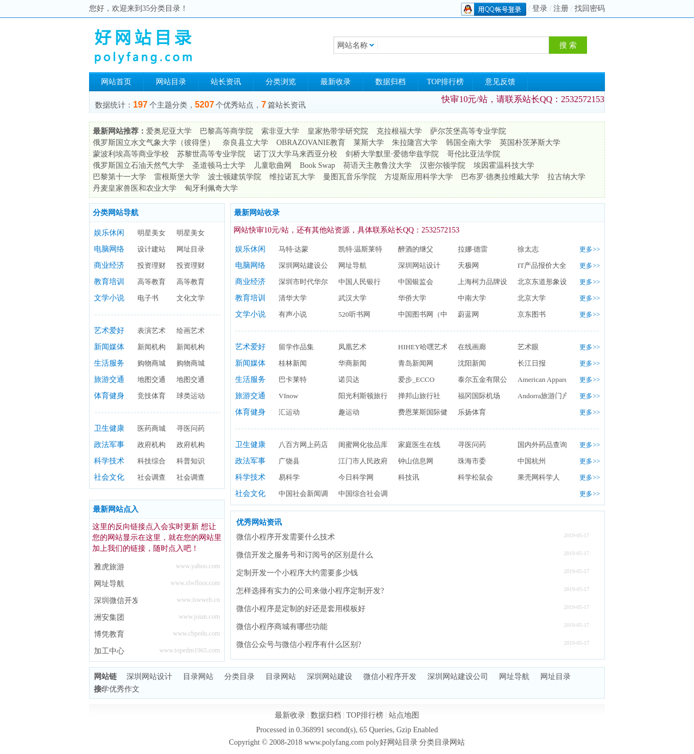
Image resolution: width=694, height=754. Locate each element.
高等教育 (151, 282)
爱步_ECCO (416, 379)
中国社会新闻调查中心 (314, 493)
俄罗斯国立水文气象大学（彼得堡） (153, 143)
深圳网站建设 (329, 677)
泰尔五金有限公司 (486, 379)
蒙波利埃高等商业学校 (131, 154)
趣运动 (348, 412)
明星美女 (151, 233)
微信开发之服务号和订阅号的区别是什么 (304, 555)
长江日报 (532, 363)
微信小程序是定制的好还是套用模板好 (300, 609)
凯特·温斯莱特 (360, 249)
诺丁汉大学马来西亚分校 (295, 154)
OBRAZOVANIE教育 (310, 143)
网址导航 (109, 584)
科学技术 (109, 461)
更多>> (589, 249)
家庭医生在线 (419, 445)
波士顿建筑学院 (234, 177)
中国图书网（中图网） (433, 314)
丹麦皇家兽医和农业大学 (134, 188)
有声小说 (293, 314)
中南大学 (472, 298)
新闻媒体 (109, 347)
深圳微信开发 (115, 600)
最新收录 (335, 82)
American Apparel (544, 379)
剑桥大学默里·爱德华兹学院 (392, 154)
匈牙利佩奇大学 (211, 188)
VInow (288, 396)
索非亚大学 (280, 131)
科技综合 (151, 461)
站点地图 (404, 715)
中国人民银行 (359, 282)
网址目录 (190, 249)
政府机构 (151, 445)
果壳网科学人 (539, 477)
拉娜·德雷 (473, 249)
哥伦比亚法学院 (473, 154)
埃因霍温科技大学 (504, 165)
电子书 (148, 298)
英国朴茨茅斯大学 (530, 143)
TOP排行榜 (445, 82)
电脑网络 (109, 249)
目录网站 (198, 677)
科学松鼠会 (475, 477)
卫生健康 (109, 428)
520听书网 (354, 314)
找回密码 (590, 8)
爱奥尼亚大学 (169, 131)
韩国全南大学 (468, 143)
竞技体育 (151, 396)
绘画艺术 (190, 330)
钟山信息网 (415, 461)
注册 (561, 8)
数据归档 (390, 82)
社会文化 (109, 477)
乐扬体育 (472, 412)
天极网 (468, 265)
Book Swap (317, 165)
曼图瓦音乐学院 (349, 177)
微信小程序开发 (390, 677)
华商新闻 (352, 363)
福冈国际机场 (479, 396)
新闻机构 (151, 347)
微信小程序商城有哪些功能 (281, 627)
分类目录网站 (442, 742)
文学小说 (109, 298)
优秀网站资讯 (259, 522)
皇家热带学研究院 (337, 131)
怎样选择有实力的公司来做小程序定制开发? (310, 591)
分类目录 (239, 677)
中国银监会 (415, 282)
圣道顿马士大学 (218, 165)
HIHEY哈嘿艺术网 (426, 347)
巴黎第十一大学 (119, 177)
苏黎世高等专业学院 (211, 154)
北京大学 (532, 298)
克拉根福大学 (399, 131)
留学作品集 (296, 347)
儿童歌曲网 (273, 165)
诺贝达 (348, 379)
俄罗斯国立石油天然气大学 (138, 165)
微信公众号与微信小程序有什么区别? (298, 644)
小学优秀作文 (117, 689)
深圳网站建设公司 (307, 265)
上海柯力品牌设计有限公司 (500, 282)
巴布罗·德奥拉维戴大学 (500, 177)
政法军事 (109, 445)
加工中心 (109, 651)
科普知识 (190, 461)
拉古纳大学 (566, 177)
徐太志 (528, 249)
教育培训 (109, 282)
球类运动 (190, 396)
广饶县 (289, 461)
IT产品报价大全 (542, 265)
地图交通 (151, 379)
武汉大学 (352, 298)
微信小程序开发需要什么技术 (285, 537)
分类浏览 (281, 82)
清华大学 (293, 298)
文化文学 (190, 298)
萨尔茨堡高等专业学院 (468, 131)
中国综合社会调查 (366, 493)
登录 (539, 8)
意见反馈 (500, 82)
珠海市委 (472, 461)
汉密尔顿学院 (442, 165)
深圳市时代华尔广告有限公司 (324, 282)
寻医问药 (190, 428)
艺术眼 (528, 347)
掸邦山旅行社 (419, 396)
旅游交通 (109, 379)
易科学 (289, 477)
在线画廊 (472, 347)
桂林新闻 (293, 363)
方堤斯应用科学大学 (418, 177)
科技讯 (408, 477)
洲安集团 (109, 617)
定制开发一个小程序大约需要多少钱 (297, 573)
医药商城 (151, 428)
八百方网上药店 (303, 445)
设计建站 (151, 249)
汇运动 (289, 412)
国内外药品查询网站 (549, 445)
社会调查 (151, 477)
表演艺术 (151, 330)
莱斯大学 (369, 143)
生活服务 (109, 363)
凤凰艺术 (352, 347)
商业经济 (109, 265)
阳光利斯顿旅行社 (366, 396)
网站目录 (171, 82)
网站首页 (116, 82)
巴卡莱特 (293, 379)
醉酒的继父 (415, 249)
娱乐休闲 (109, 233)
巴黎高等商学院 (226, 131)
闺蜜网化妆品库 (363, 445)
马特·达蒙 (293, 249)
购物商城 (151, 363)
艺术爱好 (109, 330)
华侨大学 (412, 298)
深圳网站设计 (419, 265)
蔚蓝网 (468, 314)
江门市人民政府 (363, 461)
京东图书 (532, 314)
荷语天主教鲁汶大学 (377, 165)
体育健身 (109, 396)
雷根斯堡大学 (177, 177)
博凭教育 (109, 634)
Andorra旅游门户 (543, 396)
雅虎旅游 (109, 567)
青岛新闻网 (415, 363)
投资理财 (151, 265)
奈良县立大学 (245, 143)
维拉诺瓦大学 (292, 177)
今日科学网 (356, 477)
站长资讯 (226, 82)
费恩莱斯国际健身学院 (433, 412)
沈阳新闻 (472, 363)
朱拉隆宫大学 (415, 143)
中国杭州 (532, 461)
